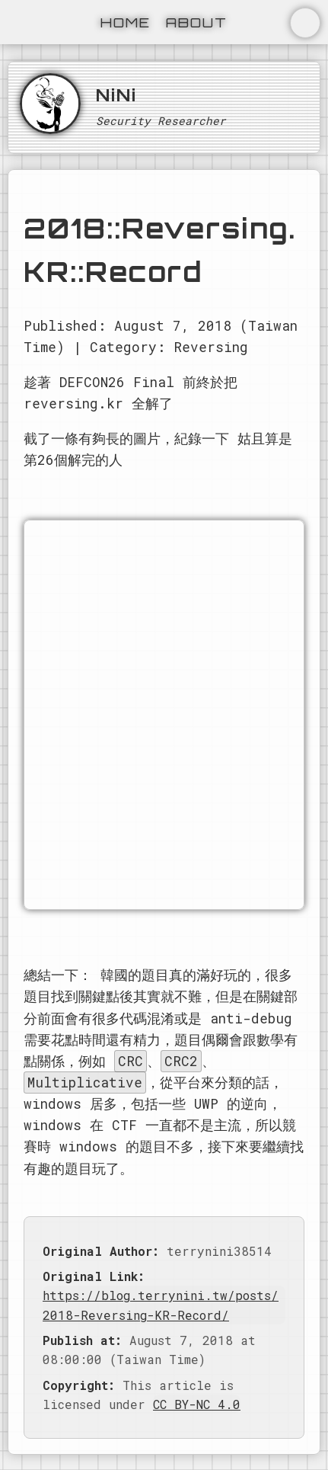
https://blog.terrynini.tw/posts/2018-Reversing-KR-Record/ (161, 1304)
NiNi (116, 94)
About (197, 22)
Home (125, 22)
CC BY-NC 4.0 (196, 1404)
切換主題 (305, 23)
